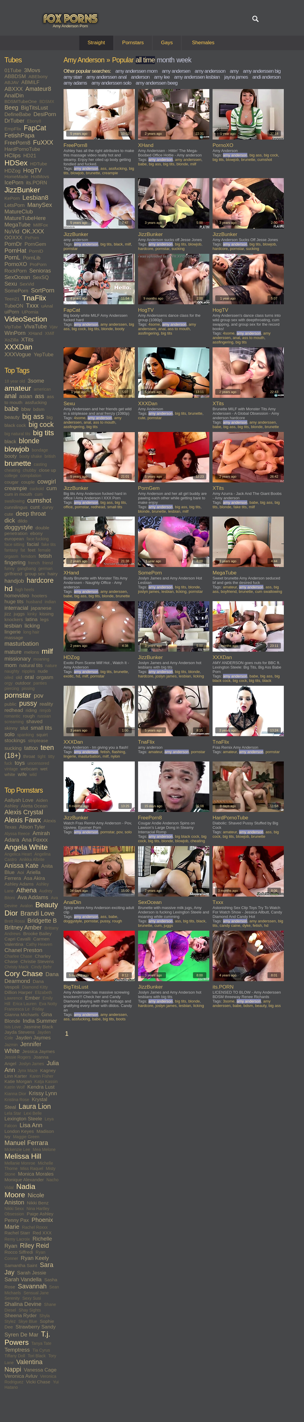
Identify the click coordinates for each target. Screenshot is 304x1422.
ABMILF (30, 82)
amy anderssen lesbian (197, 77)
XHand (35, 333)
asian (25, 396)
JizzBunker (22, 190)
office (68, 507)
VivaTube (35, 326)
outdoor (23, 682)
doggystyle (18, 527)
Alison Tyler (32, 827)
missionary (17, 658)
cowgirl (46, 481)
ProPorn (38, 264)
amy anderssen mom (136, 71)
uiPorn (11, 312)
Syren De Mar (21, 1334)
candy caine (230, 925)
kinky (32, 614)
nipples (28, 671)
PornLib (31, 258)
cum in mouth (18, 494)
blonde (29, 441)
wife (22, 774)
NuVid (11, 231)
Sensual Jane (36, 1292)
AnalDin (14, 95)
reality (46, 704)
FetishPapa (19, 135)
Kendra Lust (41, 1087)
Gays (167, 42)
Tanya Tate (41, 1343)
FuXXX (43, 142)
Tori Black (37, 1355)
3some (36, 381)
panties (40, 683)
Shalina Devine (22, 1304)
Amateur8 (38, 88)
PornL (12, 257)
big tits (43, 433)
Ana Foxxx (35, 840)
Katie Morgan (18, 1081)
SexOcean (17, 277)
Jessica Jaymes (38, 1051)
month (166, 60)
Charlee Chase (18, 956)
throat (29, 756)
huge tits (13, 601)
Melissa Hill (22, 1156)
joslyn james (148, 591)
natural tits (30, 665)
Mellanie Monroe (19, 1163)
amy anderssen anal (106, 77)
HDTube (38, 163)
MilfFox (40, 224)
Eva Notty (48, 1003)
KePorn (12, 198)
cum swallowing (268, 591)
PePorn (32, 237)
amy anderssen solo (111, 83)
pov (38, 695)
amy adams (75, 83)
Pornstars (133, 42)
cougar (11, 481)
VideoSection (25, 319)
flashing (118, 752)
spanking (25, 734)
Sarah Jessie (31, 1273)
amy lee (162, 77)
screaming (14, 721)
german (45, 568)
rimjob (45, 710)
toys (20, 763)
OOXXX (13, 237)
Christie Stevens (37, 961)
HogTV (32, 170)
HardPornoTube (22, 149)
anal (10, 396)
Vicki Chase (38, 1381)
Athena (26, 890)
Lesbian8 (35, 197)
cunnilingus (16, 507)
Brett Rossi (14, 921)
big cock (40, 424)
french (34, 562)
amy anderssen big (262, 71)
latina (32, 619)
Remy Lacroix (17, 1239)
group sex (35, 573)
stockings (15, 740)
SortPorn (42, 290)
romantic (12, 716)
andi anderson (266, 77)
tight (41, 756)
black (10, 441)
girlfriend (13, 573)
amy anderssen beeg (157, 83)
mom (10, 665)
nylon (115, 756)
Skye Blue (27, 1321)
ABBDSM (15, 76)
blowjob (16, 449)
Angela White (26, 847)
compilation (30, 475)
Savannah (32, 1286)
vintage (11, 769)
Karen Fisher (41, 1076)
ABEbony (38, 76)
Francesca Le (17, 1009)
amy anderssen (188, 159)
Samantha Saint (20, 1265)
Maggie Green (26, 1136)
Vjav (54, 326)
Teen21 (12, 298)
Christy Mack (16, 967)
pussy (28, 703)
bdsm (39, 409)
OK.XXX (33, 231)
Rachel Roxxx (35, 1227)
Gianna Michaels (21, 1014)
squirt (42, 734)
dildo (22, 520)
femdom (28, 556)
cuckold (37, 488)
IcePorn (13, 182)
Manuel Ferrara (26, 1143)
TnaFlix (34, 298)
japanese (41, 608)
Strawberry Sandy (35, 1327)
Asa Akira (34, 878)
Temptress (17, 1350)
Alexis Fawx (22, 820)
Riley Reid (34, 1245)
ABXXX (13, 89)
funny (9, 568)
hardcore (40, 580)
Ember (32, 998)
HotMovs (40, 176)
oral (29, 677)
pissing (28, 688)
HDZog (12, 171)
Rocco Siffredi (18, 1252)
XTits (27, 339)
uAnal (47, 305)
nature (51, 665)
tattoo (31, 748)
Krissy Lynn (43, 1093)
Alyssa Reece (17, 833)
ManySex (39, 205)
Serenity (12, 1298)
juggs (19, 613)
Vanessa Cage (40, 1370)
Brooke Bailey (37, 933)
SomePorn (16, 291)
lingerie (12, 632)
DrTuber (14, 121)
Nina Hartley (37, 1208)
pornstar (17, 695)
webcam (29, 768)
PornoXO (15, 264)
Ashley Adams (19, 883)
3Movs (32, 70)
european (14, 538)
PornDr (13, 244)
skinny (11, 728)
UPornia (30, 311)
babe (11, 408)
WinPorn (15, 333)
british (50, 456)
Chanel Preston (23, 950)
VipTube (12, 326)
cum (51, 488)
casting (40, 464)
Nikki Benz (38, 1202)
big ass (33, 416)
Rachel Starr (17, 1232)
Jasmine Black (38, 1026)
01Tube (12, 70)
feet (32, 549)
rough (29, 715)
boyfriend (228, 591)
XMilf (49, 333)
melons (31, 652)
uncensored (38, 763)
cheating (12, 470)
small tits (41, 728)
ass (39, 396)
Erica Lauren (24, 1003)
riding (31, 710)
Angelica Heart (18, 854)
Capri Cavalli (17, 938)
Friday (38, 1009)
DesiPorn (45, 114)
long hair (31, 632)
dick (9, 520)
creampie (15, 488)
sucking (13, 748)
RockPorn (15, 271)
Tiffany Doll (14, 1355)
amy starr (73, 77)
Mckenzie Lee (17, 1149)
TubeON (13, 306)
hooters (39, 595)
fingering (15, 562)
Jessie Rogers (17, 1057)
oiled (8, 677)
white (9, 774)
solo (9, 734)
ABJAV (11, 82)
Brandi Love (37, 913)
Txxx (32, 305)
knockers (13, 619)
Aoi (20, 872)
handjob (14, 581)
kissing (46, 613)
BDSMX (46, 101)
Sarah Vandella (23, 1279)
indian (50, 601)
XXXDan (18, 347)
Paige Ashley (40, 1213)
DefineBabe (17, 114)
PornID (36, 251)
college (11, 475)
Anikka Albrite (32, 859)
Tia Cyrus (41, 1350)
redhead (13, 710)
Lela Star (12, 1113)
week (183, 60)
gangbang (26, 568)
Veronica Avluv (20, 1376)
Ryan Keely (35, 1258)
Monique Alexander (24, 1179)
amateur (17, 388)
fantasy (11, 550)
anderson (140, 77)
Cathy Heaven (39, 944)
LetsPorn (14, 205)
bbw (26, 409)
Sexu (10, 284)
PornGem (35, 244)
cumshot (39, 500)
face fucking (37, 538)
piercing (11, 688)
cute (8, 514)
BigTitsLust (34, 107)
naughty (11, 671)
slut (24, 728)
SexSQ (41, 277)
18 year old (14, 381)
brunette (17, 463)
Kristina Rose (16, 1099)
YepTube (43, 354)
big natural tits (17, 433)
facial (33, 544)
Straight (96, 42)
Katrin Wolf (14, 1087)
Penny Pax (16, 1220)
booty (10, 456)
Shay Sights (30, 1310)
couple (28, 481)
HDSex (16, 163)
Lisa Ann (31, 1125)
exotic (69, 676)
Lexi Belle (33, 1113)
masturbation (21, 643)
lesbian (13, 626)
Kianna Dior (15, 1093)
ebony (36, 533)
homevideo (16, 595)
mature (13, 652)
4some (154, 324)
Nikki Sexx (14, 1208)
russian (44, 716)
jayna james (236, 77)
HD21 (29, 156)
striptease (38, 740)
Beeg (11, 107)
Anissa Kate (21, 865)
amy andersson (210, 71)
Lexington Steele (23, 1119)
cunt (34, 507)
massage (13, 637)
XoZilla (11, 339)
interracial (16, 608)
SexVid (27, 283)
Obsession (14, 1214)
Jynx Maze (27, 1070)
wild (33, 774)
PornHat (15, 250)
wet (44, 768)
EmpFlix (12, 128)
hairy (53, 573)
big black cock (187, 836)
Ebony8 (34, 121)
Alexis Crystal (23, 812)
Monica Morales (35, 1174)
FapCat (35, 128)
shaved (34, 721)
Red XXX (42, 1232)
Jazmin (11, 1044)
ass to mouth (179, 329)
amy (234, 71)
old (19, 677)
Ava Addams (33, 897)
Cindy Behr (41, 967)
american (42, 389)
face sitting (14, 544)
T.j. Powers (27, 1338)
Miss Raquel (31, 1168)
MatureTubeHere (25, 218)
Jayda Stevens (19, 1032)
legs (44, 619)
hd (8, 589)
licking (32, 626)
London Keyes (19, 1131)
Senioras (40, 270)
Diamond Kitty (35, 987)
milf (47, 651)
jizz (7, 613)
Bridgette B (42, 920)
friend (47, 562)
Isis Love (12, 1026)
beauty (12, 417)
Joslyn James (31, 1063)
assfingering (148, 333)
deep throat (31, 513)
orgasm (45, 677)
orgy (8, 683)
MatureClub (18, 211)
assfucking (36, 402)
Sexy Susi (31, 1298)
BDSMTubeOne (20, 101)
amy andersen (176, 71)
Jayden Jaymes (33, 1038)
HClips (12, 155)
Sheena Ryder (20, 1315)
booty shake (30, 456)
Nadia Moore (19, 1190)
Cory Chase (23, 974)
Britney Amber (23, 927)
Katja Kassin (46, 1081)
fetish (45, 556)
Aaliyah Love (18, 800)
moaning (41, 659)
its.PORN (36, 183)
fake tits (48, 544)
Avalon (26, 905)
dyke (246, 925)
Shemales (203, 42)
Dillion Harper (18, 992)
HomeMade (16, 176)
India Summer (40, 1021)
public (10, 704)
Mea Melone (44, 1149)
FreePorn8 (17, 143)
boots (121, 1019)
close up (47, 470)
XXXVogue (17, 354)
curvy (47, 507)
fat (22, 550)
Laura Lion (35, 1106)
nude (43, 671)
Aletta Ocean (34, 805)
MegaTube (17, 224)
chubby (29, 470)
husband (34, 601)
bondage (40, 450)
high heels (24, 589)
